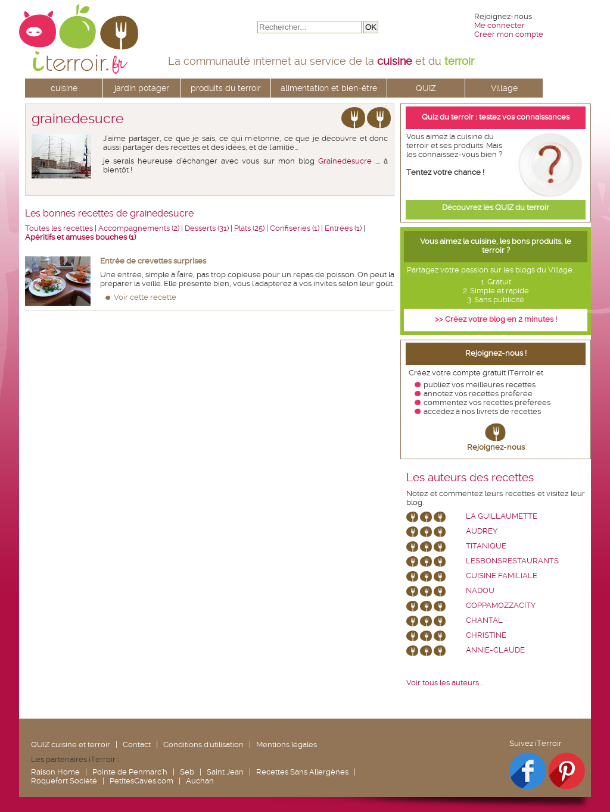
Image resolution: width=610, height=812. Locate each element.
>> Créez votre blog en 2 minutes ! (496, 319)
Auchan (200, 780)
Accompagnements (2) (138, 228)
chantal (484, 620)
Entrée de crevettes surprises (153, 260)
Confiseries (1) (294, 228)
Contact (137, 744)
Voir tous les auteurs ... (445, 682)
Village (504, 88)
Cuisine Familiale (501, 575)
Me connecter (499, 25)
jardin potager (141, 88)
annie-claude (495, 649)
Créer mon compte (508, 34)
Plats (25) (249, 228)
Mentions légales (286, 744)
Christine (486, 635)
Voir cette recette (145, 297)
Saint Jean (225, 771)
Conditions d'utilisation (203, 744)
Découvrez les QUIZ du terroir (495, 207)
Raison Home (55, 771)
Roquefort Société (64, 780)
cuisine (64, 88)
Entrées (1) (343, 228)
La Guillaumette (501, 516)
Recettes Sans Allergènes (302, 771)
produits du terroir (226, 88)
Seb (187, 771)
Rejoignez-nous (496, 447)
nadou (480, 590)
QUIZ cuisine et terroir (70, 744)
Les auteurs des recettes (470, 477)
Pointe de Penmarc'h (129, 771)
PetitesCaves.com (141, 780)
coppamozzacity (501, 605)
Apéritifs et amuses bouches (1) (80, 237)
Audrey (481, 530)
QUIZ (426, 88)
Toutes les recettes (59, 228)
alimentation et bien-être (329, 88)
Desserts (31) (207, 228)
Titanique (486, 545)
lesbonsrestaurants (512, 560)
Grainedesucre (345, 160)
